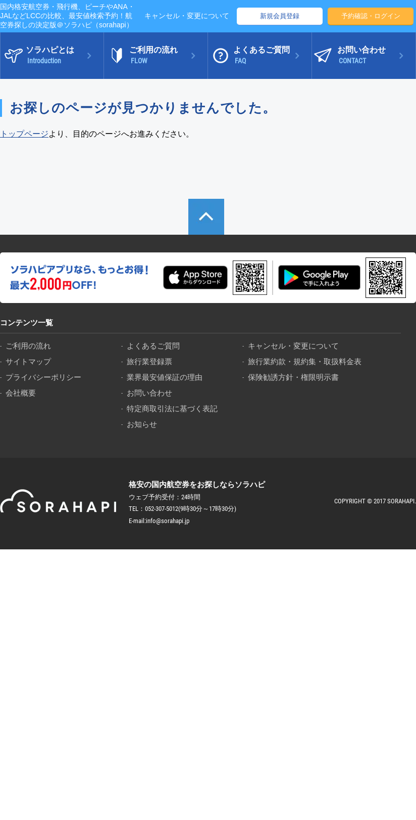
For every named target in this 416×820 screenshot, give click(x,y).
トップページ (24, 134)
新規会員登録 (279, 16)
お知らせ (142, 424)
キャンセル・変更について (186, 16)
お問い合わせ (149, 393)
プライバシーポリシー (43, 377)
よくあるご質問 (153, 345)
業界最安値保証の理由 (164, 377)
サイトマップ (28, 361)
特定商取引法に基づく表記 (172, 408)
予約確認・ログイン (370, 16)
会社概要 (21, 393)
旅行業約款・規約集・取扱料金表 (304, 361)
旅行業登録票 (149, 361)
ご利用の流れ (28, 345)
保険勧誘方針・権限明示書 (293, 377)
